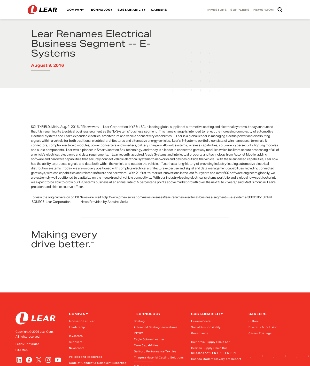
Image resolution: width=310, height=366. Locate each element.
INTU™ (139, 333)
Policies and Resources (85, 356)
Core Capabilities (146, 345)
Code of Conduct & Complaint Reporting (98, 363)
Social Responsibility (206, 327)
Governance (199, 333)
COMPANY (75, 9)
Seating (139, 321)
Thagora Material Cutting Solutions (159, 357)
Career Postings (260, 333)
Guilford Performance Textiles (155, 351)
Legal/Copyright (27, 344)
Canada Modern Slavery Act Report (216, 359)
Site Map (22, 350)
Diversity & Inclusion (263, 327)
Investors (76, 336)
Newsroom (76, 348)
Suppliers (76, 342)
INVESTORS (217, 9)
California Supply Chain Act (210, 342)
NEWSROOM (263, 9)
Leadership (77, 327)
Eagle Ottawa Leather (149, 339)
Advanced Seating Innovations (156, 327)
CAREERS (159, 9)
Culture (253, 321)
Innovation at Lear (82, 321)
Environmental (201, 321)
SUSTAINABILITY (131, 9)
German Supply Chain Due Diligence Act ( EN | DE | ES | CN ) (214, 350)
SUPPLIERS (240, 9)
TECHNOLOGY (101, 9)
